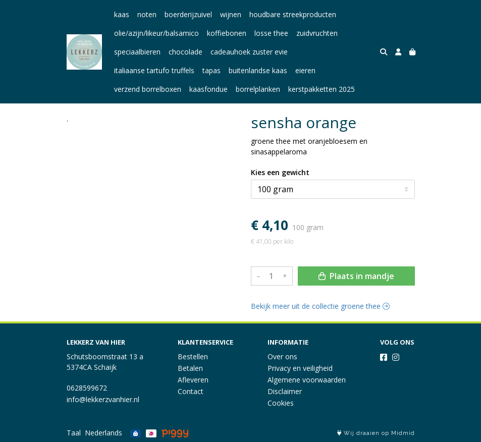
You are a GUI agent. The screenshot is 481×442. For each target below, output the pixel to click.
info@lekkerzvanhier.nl (103, 399)
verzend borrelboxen (147, 89)
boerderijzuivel (188, 14)
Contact (190, 391)
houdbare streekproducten (292, 14)
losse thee (271, 33)
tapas (211, 70)
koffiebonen (226, 33)
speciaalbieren (137, 52)
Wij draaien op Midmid (376, 433)
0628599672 (87, 388)
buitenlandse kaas (258, 70)
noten (146, 14)
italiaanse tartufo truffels (154, 70)
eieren (305, 70)
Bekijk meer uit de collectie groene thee (320, 306)
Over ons (282, 356)
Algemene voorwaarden (307, 379)
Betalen (190, 368)
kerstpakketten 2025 (321, 89)
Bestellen (193, 356)
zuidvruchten (317, 33)
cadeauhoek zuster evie (249, 52)
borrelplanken (258, 89)
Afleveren (193, 379)
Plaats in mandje (356, 276)
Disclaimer (285, 391)
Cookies (281, 403)
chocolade (185, 52)
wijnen (230, 14)
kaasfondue (208, 89)
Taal (74, 432)
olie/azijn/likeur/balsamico (156, 33)
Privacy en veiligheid (300, 368)
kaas (121, 14)
